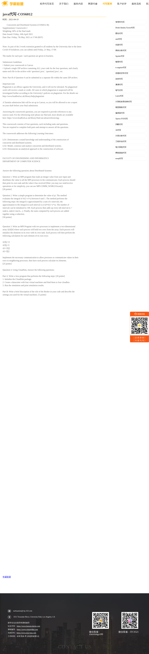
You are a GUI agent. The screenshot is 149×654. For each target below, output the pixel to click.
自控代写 (119, 79)
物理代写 (119, 62)
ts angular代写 (120, 67)
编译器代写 (120, 113)
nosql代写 (119, 158)
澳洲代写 (119, 85)
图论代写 (119, 33)
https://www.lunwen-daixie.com (28, 626)
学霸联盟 (7, 577)
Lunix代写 (119, 96)
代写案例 (107, 3)
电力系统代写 (120, 147)
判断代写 (119, 124)
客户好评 (121, 3)
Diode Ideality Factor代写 (125, 28)
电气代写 (119, 90)
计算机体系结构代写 (123, 102)
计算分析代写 (120, 136)
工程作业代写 (120, 141)
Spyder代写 (119, 56)
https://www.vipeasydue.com (27, 629)
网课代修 (92, 3)
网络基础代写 (120, 153)
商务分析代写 (120, 50)
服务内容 (78, 3)
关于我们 (63, 3)
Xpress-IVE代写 (121, 119)
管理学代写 (120, 22)
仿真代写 (119, 45)
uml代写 (118, 39)
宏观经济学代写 (121, 73)
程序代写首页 (47, 3)
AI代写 (118, 130)
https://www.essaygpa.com (26, 633)
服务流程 (136, 3)
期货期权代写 (120, 107)
